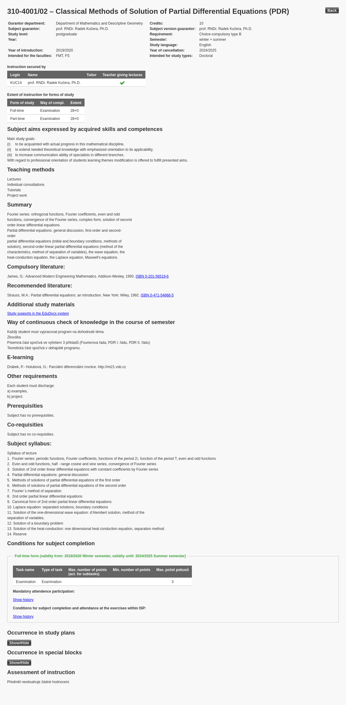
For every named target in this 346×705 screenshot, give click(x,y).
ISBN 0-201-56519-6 (152, 276)
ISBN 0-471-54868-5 (157, 295)
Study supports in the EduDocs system (38, 313)
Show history (23, 600)
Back (332, 10)
